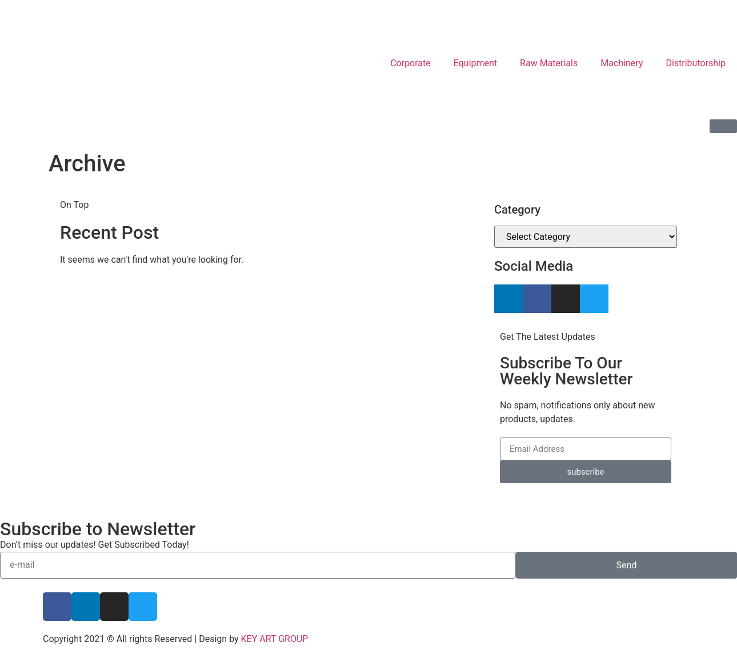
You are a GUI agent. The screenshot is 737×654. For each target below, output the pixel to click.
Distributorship (696, 63)
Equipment (475, 63)
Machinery (621, 63)
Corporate (410, 63)
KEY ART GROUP (275, 638)
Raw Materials (549, 63)
